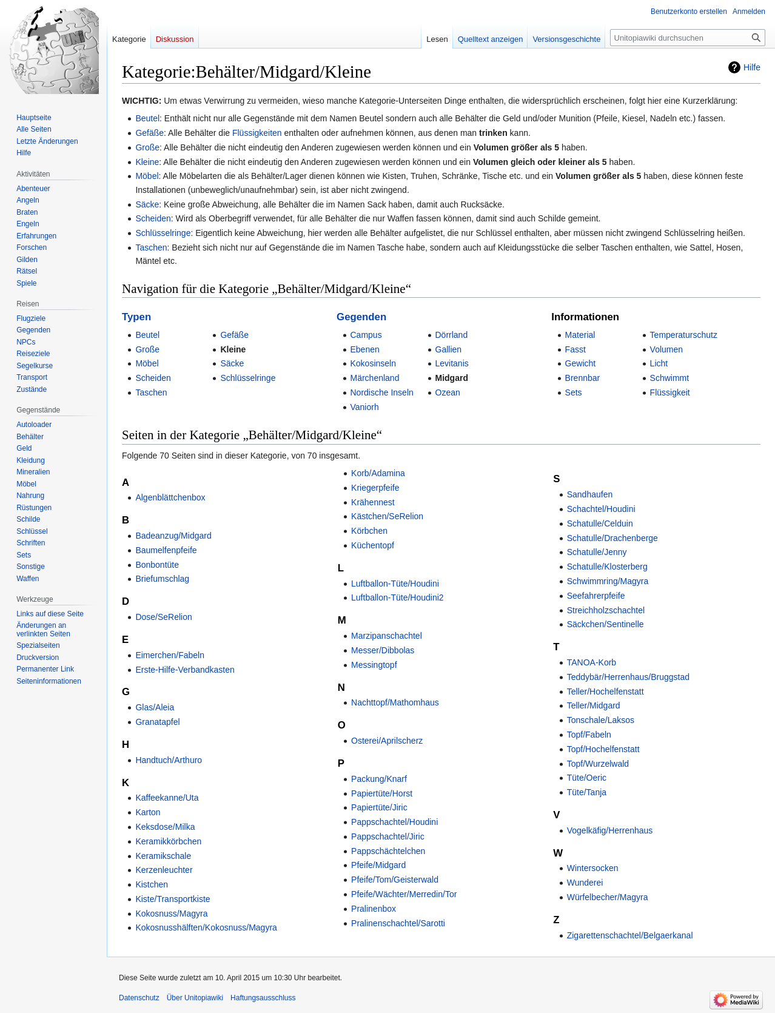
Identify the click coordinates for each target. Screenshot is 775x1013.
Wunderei (585, 882)
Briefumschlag (162, 579)
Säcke (147, 204)
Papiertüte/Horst (381, 793)
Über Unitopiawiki (195, 998)
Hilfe (751, 67)
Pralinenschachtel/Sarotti (398, 923)
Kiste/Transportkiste (172, 899)
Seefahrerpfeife (596, 596)
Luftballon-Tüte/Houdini (395, 583)
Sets (573, 392)
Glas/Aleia (154, 707)
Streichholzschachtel (606, 610)
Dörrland (451, 335)
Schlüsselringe (162, 233)
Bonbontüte (157, 565)
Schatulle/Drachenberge (612, 538)
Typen (136, 317)
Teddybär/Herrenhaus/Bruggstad (628, 677)
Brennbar (582, 378)
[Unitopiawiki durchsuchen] (687, 37)
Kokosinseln (374, 363)
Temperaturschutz (683, 335)
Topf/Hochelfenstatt (603, 749)
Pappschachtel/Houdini (394, 822)
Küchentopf (372, 545)
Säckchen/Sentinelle (605, 624)
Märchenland (375, 378)
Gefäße (149, 133)
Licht (659, 363)
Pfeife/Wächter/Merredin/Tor (404, 894)
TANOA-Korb (591, 662)
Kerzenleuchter (163, 870)
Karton (147, 812)
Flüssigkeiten (257, 133)
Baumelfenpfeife (165, 550)
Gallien (448, 349)
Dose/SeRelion (163, 617)
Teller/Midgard (593, 705)
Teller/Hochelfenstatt (605, 691)
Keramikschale (163, 856)
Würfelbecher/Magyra (607, 897)
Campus (366, 335)
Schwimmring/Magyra (608, 581)
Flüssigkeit (670, 392)
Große (147, 147)
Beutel (147, 118)
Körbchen (369, 531)
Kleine (147, 162)
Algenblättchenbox (170, 497)
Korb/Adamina (378, 473)
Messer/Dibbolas (382, 650)
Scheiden (152, 218)
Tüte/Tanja (586, 792)
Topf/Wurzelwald (598, 764)
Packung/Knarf (379, 779)
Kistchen (151, 884)
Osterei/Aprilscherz (387, 740)
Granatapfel (157, 722)
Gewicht (580, 363)
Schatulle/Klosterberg (607, 566)
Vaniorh (365, 407)
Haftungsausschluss (262, 998)
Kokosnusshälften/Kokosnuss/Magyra (206, 927)
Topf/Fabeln (589, 734)
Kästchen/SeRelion (387, 516)
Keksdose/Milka (165, 827)
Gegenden (361, 317)
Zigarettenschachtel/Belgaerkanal (630, 935)
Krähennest (373, 502)
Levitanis (452, 363)
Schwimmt (669, 378)
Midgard (451, 378)
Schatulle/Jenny (597, 552)
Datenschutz (139, 998)
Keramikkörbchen (168, 841)
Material (580, 335)
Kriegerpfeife (375, 488)
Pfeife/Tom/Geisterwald (394, 879)
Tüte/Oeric (586, 777)
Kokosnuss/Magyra (171, 913)
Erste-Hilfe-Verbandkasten (184, 670)
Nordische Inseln (382, 392)
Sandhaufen (590, 494)
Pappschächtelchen (388, 851)
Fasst (575, 349)
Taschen (151, 247)
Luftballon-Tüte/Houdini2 (397, 597)
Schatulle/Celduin (600, 523)
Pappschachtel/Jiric (387, 836)
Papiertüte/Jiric (379, 807)
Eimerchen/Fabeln (169, 655)
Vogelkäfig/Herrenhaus (610, 830)
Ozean (447, 392)
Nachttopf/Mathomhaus (395, 702)
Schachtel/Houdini (601, 509)
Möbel (146, 176)
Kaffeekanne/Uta (166, 798)
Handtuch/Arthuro (168, 760)
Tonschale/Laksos (600, 720)
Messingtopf (374, 665)
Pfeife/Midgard (378, 865)
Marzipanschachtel (386, 636)
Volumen (666, 349)
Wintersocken (593, 868)
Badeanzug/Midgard (173, 535)
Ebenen (365, 349)
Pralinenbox (373, 909)
